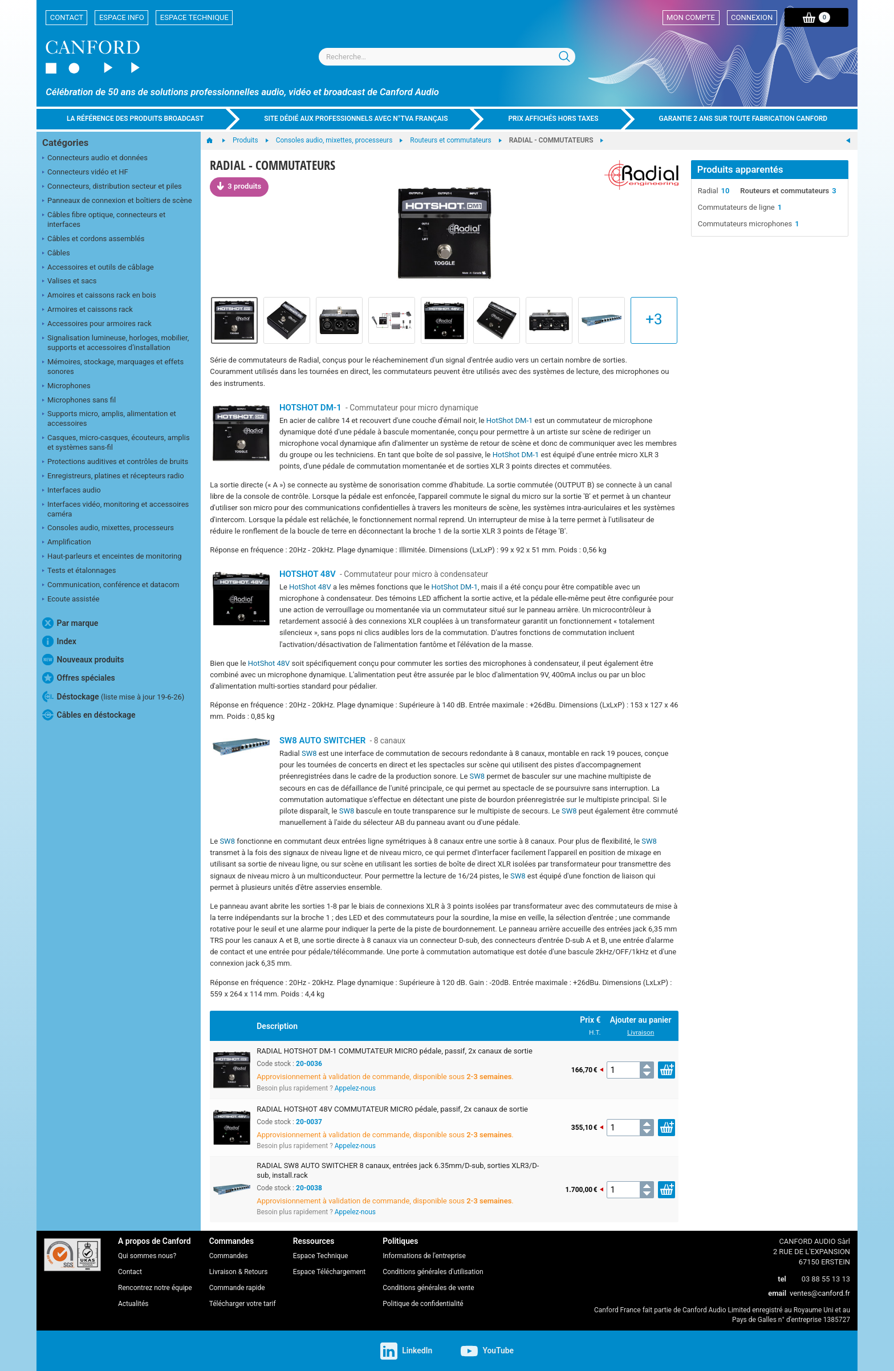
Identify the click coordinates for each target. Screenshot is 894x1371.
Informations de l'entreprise (424, 1256)
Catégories (65, 142)
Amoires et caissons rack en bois (99, 296)
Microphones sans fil (79, 401)
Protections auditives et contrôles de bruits (115, 462)
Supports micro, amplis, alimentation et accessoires (109, 418)
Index (59, 641)
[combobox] (447, 57)
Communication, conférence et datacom (111, 585)
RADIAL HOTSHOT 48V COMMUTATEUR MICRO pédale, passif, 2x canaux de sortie (392, 1109)
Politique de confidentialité (423, 1304)
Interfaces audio (71, 491)
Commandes (228, 1256)
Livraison (640, 1032)
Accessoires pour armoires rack (97, 324)
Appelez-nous (355, 1088)
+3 (653, 319)
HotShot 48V (310, 587)
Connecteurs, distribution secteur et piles (112, 187)
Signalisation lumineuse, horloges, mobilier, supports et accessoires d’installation (115, 342)
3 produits (239, 185)
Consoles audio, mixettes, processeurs (108, 528)
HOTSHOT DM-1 (310, 407)
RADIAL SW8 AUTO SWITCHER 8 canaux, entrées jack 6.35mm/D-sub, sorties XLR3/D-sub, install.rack (398, 1170)
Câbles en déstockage (89, 715)
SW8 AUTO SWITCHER (322, 740)
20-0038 (309, 1188)
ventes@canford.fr (820, 1293)
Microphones (66, 386)
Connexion (752, 17)
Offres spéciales (78, 678)
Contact (66, 17)
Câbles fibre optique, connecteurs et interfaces (103, 219)
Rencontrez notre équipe (155, 1288)
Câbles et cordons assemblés (93, 239)
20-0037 (309, 1122)
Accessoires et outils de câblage (98, 268)
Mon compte (691, 17)
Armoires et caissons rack (87, 310)
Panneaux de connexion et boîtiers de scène (117, 201)
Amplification (66, 543)
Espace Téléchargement (329, 1272)
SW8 (309, 753)
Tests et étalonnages (79, 571)
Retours (255, 1272)
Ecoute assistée (70, 600)
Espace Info (121, 17)
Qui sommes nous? (147, 1256)
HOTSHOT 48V (307, 574)
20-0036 (309, 1064)
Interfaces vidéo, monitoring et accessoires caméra (115, 509)
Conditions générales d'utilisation (433, 1272)
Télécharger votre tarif (242, 1304)
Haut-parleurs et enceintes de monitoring (111, 557)
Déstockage (113, 696)
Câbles (56, 254)
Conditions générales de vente (428, 1288)
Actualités (133, 1304)
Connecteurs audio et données (95, 158)
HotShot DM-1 (509, 420)
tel (782, 1279)
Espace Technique (194, 17)
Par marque (70, 623)
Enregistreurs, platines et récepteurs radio (113, 476)
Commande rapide (237, 1288)
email (777, 1293)
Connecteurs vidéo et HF (85, 173)
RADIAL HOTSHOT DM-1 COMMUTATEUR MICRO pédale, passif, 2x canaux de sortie (395, 1051)
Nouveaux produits (83, 659)
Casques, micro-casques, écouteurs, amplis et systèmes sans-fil (116, 442)
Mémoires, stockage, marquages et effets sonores (113, 366)
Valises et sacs (69, 281)
